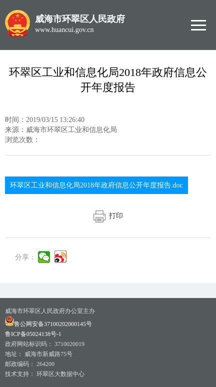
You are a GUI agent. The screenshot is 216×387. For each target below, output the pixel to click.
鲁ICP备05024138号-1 (33, 334)
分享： (25, 257)
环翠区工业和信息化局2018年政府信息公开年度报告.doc (96, 185)
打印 (108, 216)
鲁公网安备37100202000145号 (48, 324)
